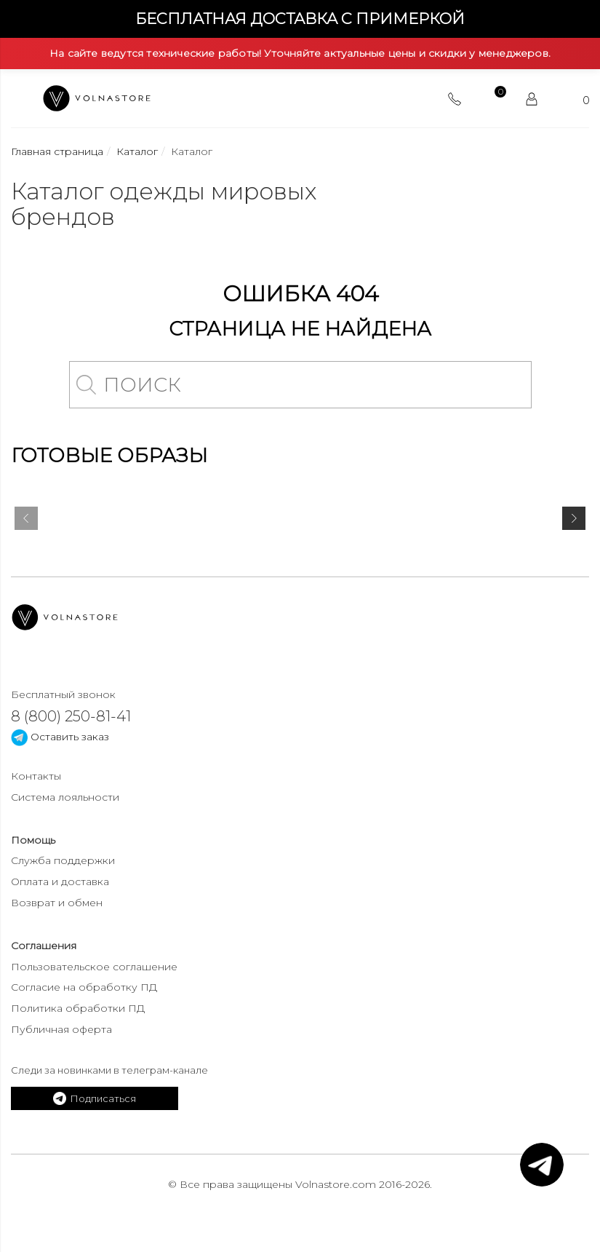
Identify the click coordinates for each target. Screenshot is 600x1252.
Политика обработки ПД (78, 1008)
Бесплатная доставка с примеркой (300, 18)
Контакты (36, 775)
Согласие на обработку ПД (84, 987)
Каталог (137, 151)
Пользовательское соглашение (94, 966)
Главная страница (57, 151)
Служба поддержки (63, 860)
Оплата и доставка (60, 881)
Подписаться (94, 1098)
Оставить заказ (60, 736)
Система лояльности (65, 797)
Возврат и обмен (57, 902)
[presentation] (26, 521)
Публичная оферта (61, 1029)
